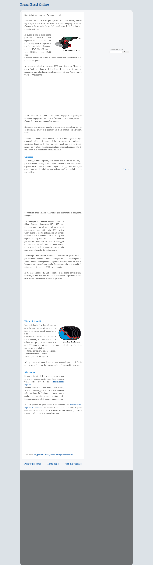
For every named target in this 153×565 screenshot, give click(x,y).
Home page (53, 463)
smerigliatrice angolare (64, 455)
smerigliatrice (50, 455)
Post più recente (32, 463)
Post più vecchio (73, 463)
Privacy (126, 169)
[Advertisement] (53, 95)
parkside (40, 455)
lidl (35, 455)
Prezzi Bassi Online (34, 4)
